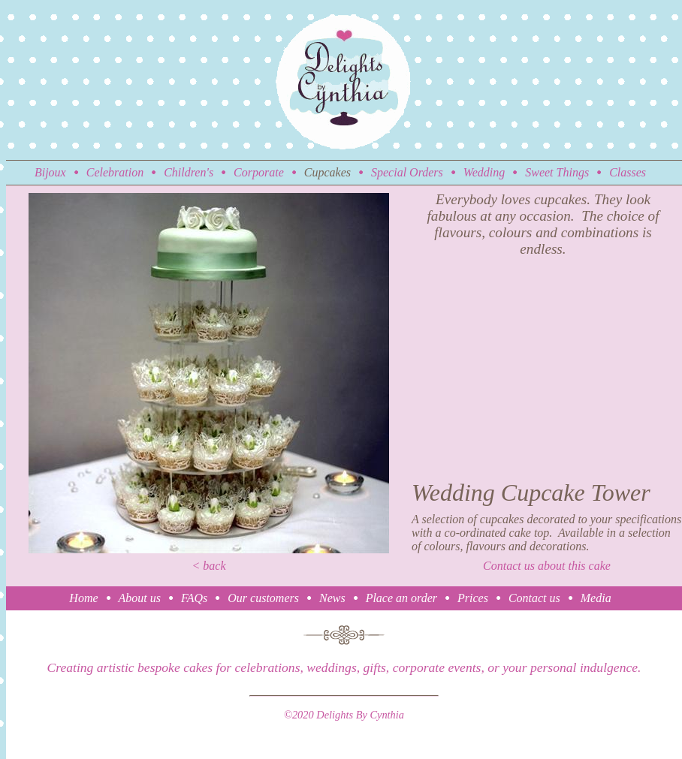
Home (83, 598)
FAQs (194, 598)
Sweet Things (557, 172)
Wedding (484, 172)
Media (596, 598)
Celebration (114, 172)
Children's (188, 172)
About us (140, 598)
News (332, 598)
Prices (472, 598)
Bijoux (50, 172)
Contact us (534, 598)
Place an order (401, 598)
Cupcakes (327, 172)
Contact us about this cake (547, 565)
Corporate (259, 172)
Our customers (263, 598)
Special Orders (407, 172)
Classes (627, 172)
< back (209, 565)
